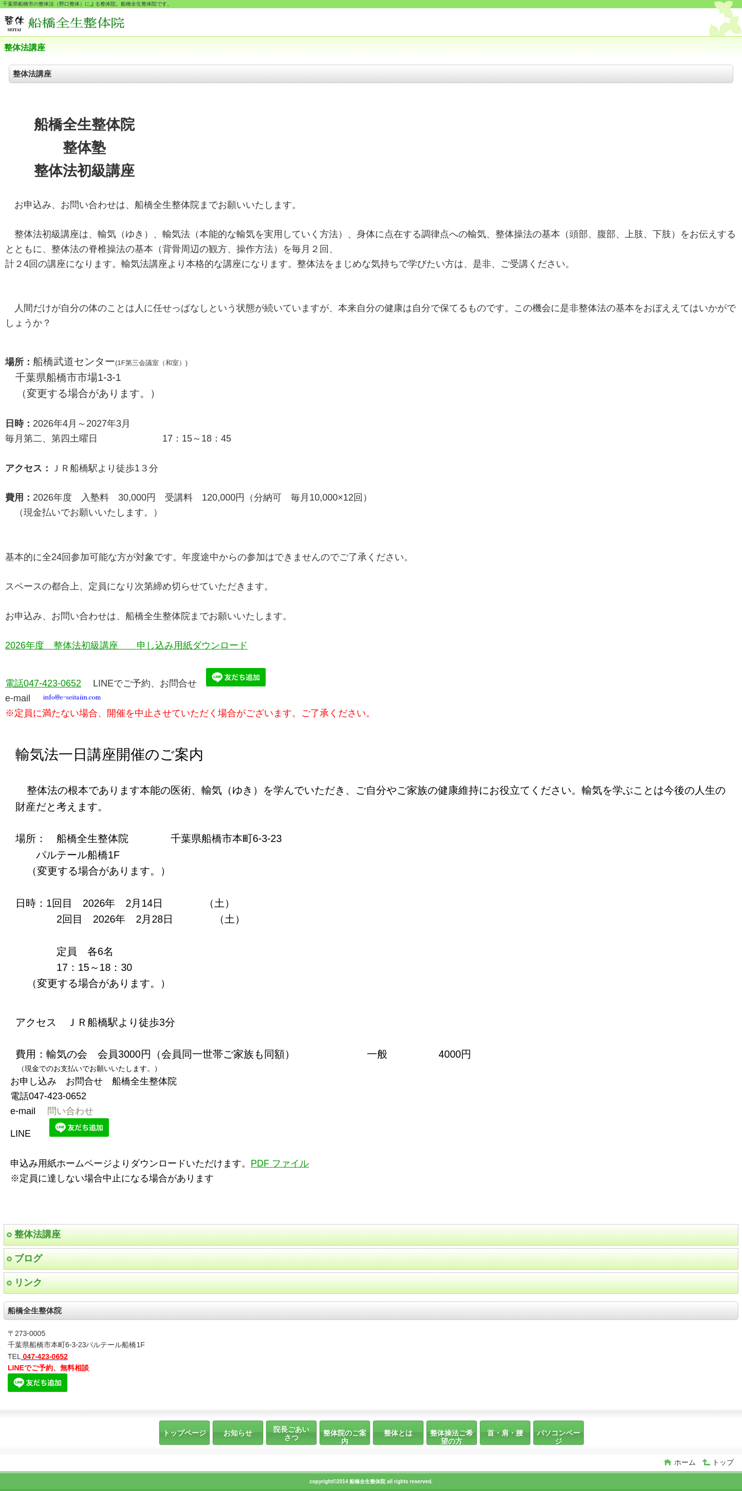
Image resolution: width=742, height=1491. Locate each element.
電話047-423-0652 (43, 683)
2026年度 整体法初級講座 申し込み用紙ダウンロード (126, 645)
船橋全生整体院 (81, 23)
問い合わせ (70, 1111)
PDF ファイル (280, 1163)
